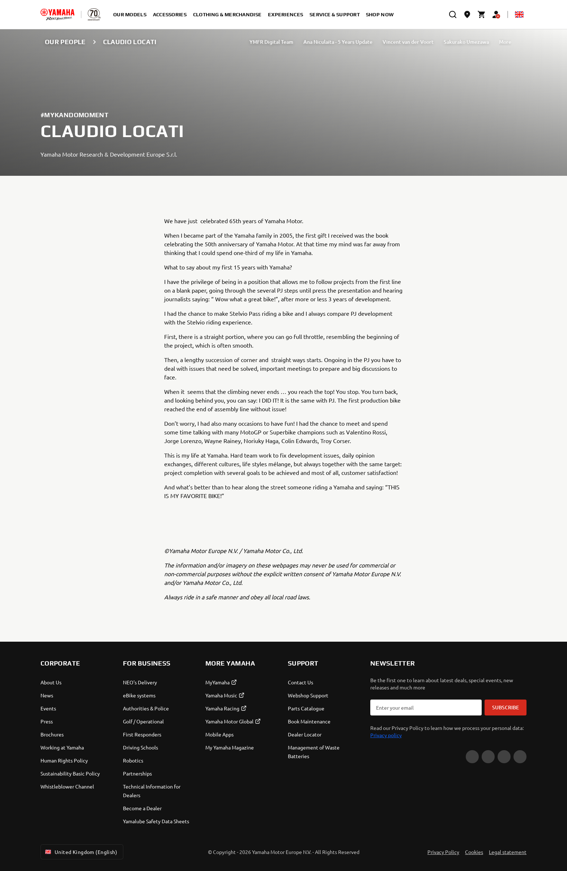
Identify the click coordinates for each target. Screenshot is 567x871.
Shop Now (380, 14)
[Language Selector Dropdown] (519, 14)
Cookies (474, 852)
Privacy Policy (443, 852)
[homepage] (57, 14)
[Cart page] (481, 14)
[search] (453, 14)
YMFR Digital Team (271, 41)
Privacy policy (386, 735)
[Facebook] (488, 756)
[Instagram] (504, 756)
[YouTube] (472, 756)
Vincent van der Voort (408, 41)
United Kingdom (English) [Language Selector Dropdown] (80, 851)
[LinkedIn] (519, 756)
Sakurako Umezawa (466, 41)
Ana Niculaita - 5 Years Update (337, 41)
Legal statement (507, 852)
